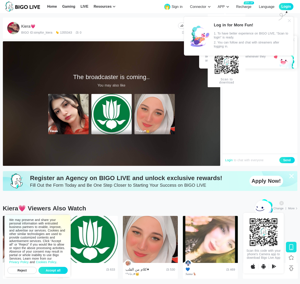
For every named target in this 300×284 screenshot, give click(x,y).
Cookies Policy (46, 262)
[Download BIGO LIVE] (291, 247)
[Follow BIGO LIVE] (291, 257)
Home (52, 6)
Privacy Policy (19, 262)
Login (229, 160)
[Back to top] (291, 268)
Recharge (243, 6)
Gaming (68, 6)
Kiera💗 (28, 26)
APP (221, 7)
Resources (103, 6)
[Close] (289, 20)
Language (267, 7)
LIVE (84, 6)
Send (287, 160)
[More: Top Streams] (292, 208)
